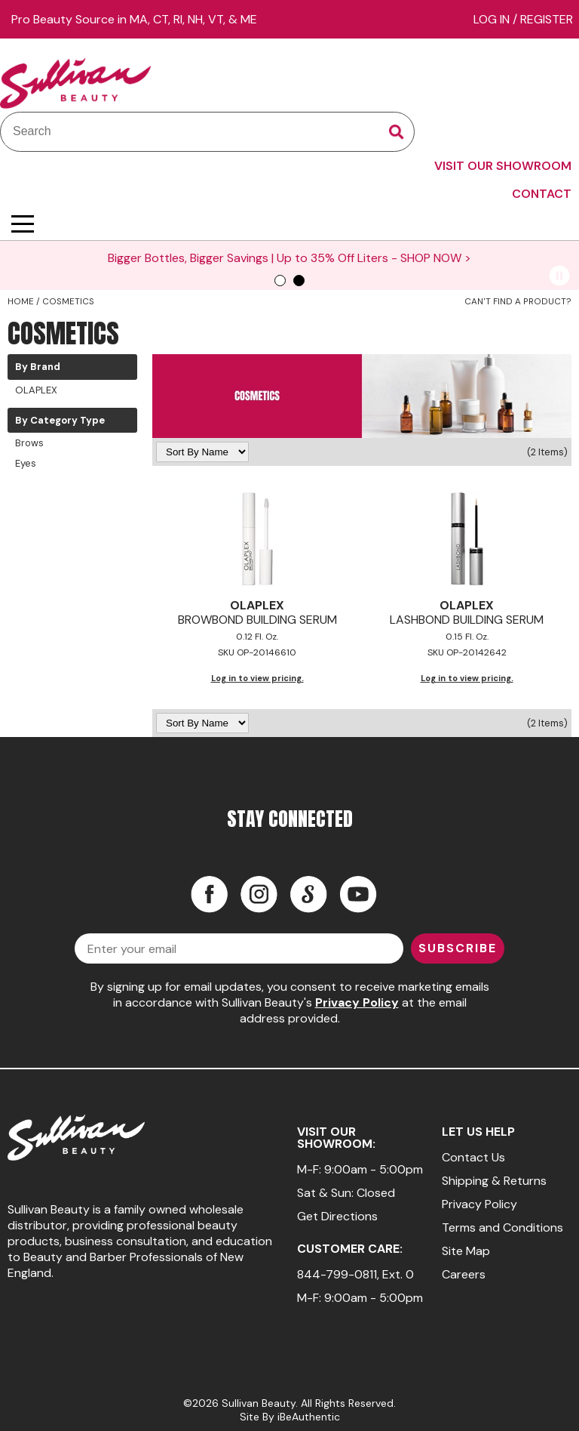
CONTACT (541, 194)
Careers (464, 1274)
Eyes (25, 463)
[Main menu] (22, 224)
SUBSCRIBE (457, 948)
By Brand (37, 367)
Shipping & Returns (494, 1181)
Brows (29, 442)
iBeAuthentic (308, 1416)
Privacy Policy (357, 1002)
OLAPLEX (36, 390)
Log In (493, 19)
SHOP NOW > (413, 258)
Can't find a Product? (517, 301)
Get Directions (337, 1216)
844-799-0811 (337, 1274)
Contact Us (473, 1157)
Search (396, 132)
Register (546, 19)
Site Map (466, 1251)
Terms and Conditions (502, 1227)
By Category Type (60, 420)
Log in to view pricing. (257, 678)
